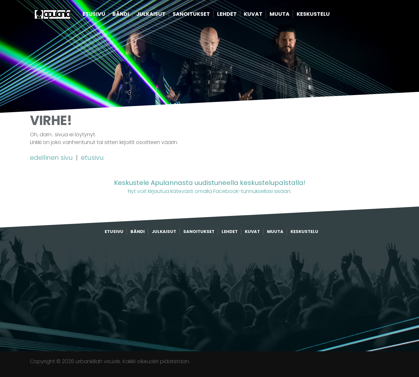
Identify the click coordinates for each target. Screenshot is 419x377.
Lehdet (237, 15)
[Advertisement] (209, 293)
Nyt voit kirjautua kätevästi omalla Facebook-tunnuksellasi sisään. (209, 186)
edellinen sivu (52, 157)
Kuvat (263, 15)
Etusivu (104, 15)
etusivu (92, 157)
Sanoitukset (202, 15)
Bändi (131, 15)
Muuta (290, 15)
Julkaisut (161, 15)
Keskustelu (323, 15)
